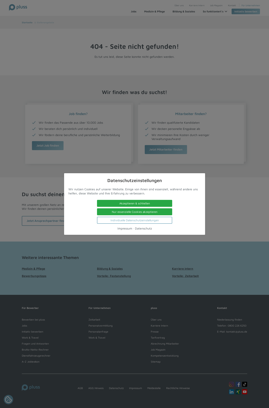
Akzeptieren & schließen (134, 203)
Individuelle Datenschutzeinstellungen (134, 220)
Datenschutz (143, 228)
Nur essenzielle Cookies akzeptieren (134, 211)
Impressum (124, 228)
